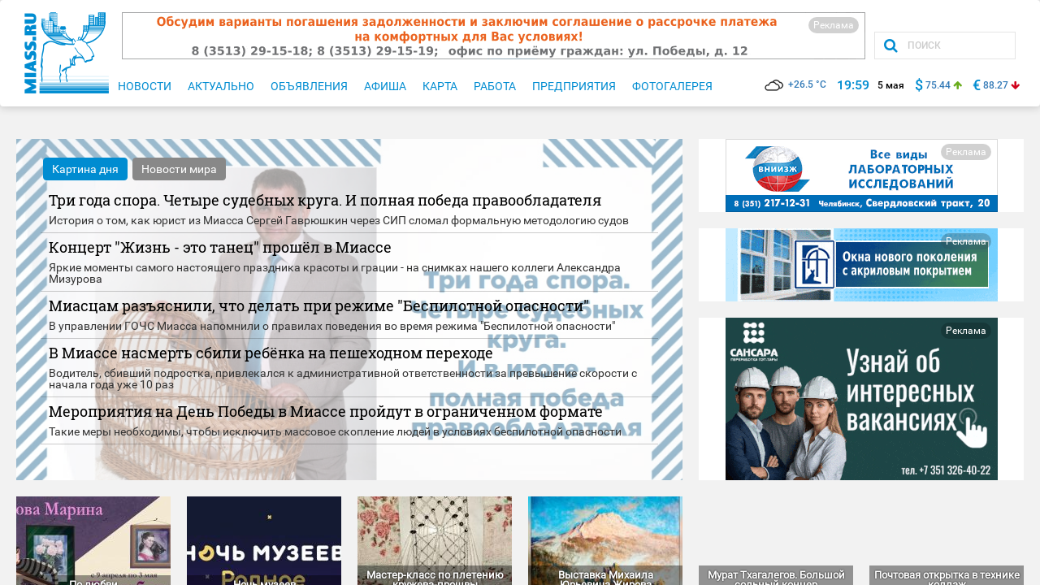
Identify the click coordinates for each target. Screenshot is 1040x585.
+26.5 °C (795, 84)
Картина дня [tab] (85, 169)
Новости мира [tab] (179, 169)
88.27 (995, 85)
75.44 (938, 85)
